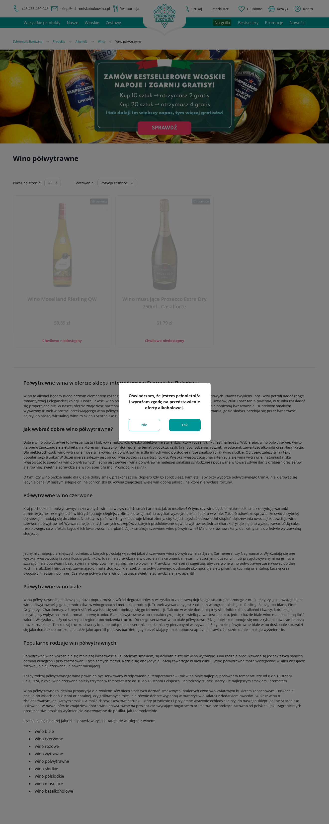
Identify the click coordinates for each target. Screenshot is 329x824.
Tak (185, 424)
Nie (144, 424)
